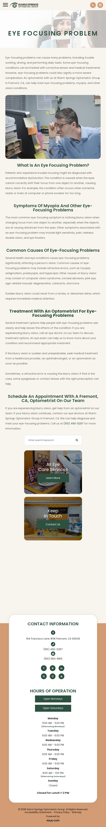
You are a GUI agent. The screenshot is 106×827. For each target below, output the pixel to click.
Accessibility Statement (38, 812)
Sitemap (76, 812)
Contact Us (53, 524)
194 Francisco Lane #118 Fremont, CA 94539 (53, 638)
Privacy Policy (62, 812)
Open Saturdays (53, 708)
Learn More (53, 478)
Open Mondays (53, 699)
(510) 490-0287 (73, 423)
